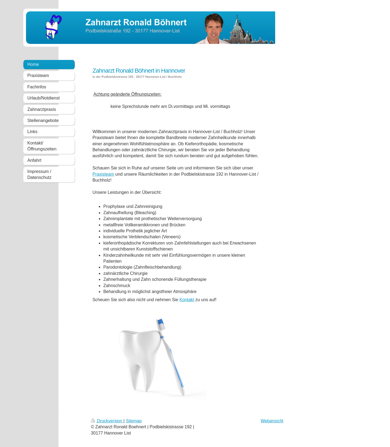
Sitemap (134, 421)
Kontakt (186, 299)
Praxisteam (103, 174)
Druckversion (107, 421)
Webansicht (272, 421)
